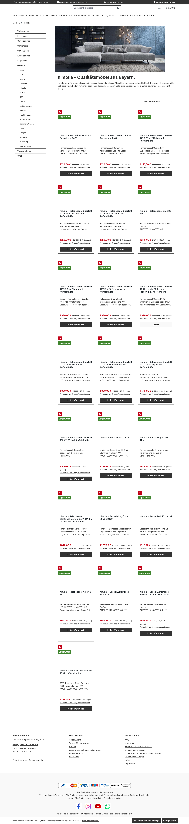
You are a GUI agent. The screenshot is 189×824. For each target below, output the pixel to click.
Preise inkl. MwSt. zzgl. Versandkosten (75, 174)
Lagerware (22, 67)
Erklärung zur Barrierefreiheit (138, 746)
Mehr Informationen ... (90, 821)
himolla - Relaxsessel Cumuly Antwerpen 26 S (115, 143)
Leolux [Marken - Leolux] (22, 108)
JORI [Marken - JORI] (22, 103)
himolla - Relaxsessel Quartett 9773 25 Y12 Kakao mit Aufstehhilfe (156, 144)
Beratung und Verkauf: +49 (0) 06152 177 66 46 (30, 2)
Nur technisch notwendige (146, 820)
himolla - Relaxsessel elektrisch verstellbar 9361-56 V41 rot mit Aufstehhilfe (76, 525)
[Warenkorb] (169, 11)
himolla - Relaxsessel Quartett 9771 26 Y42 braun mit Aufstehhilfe (76, 371)
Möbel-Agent (75, 740)
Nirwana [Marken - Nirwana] (23, 117)
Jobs (127, 760)
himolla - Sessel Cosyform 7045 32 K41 (114, 523)
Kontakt (72, 746)
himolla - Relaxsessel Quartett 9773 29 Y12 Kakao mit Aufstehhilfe (76, 220)
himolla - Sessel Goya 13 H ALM (154, 445)
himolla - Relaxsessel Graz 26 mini (155, 218)
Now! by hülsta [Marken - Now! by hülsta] (25, 121)
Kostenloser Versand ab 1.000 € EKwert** (73, 2)
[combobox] (100, 11)
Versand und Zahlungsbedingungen (85, 750)
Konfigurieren (169, 820)
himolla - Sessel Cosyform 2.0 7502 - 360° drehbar (76, 678)
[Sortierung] (158, 107)
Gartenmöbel (23, 57)
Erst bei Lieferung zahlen (114, 2)
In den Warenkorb (76, 180)
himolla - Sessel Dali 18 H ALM (156, 522)
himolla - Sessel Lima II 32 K (115, 444)
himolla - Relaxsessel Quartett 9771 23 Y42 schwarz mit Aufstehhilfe (116, 371)
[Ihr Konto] (159, 11)
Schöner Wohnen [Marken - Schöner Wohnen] (27, 130)
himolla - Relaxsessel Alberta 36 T (75, 599)
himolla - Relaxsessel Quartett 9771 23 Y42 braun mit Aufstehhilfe (76, 295)
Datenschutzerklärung (135, 750)
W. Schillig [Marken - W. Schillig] (24, 148)
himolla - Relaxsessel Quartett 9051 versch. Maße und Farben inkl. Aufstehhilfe (156, 295)
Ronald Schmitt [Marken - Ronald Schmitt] (25, 126)
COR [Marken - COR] (21, 81)
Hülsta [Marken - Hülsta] (22, 99)
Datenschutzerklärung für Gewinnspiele (143, 753)
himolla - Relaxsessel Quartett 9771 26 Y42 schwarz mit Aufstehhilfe (116, 295)
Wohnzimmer (23, 37)
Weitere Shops (24, 157)
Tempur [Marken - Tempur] (23, 139)
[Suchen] (124, 11)
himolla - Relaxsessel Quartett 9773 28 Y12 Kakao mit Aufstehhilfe (116, 220)
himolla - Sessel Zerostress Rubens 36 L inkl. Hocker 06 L (155, 599)
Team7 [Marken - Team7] (22, 135)
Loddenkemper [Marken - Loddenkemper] (26, 112)
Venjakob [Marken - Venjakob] (23, 143)
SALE (19, 162)
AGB (127, 740)
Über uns (129, 743)
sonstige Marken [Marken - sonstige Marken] (26, 152)
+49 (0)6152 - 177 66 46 (25, 744)
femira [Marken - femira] (22, 85)
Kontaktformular (35, 760)
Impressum (130, 763)
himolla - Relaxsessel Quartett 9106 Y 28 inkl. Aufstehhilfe (76, 445)
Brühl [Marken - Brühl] (22, 77)
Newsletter (74, 756)
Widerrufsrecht (76, 753)
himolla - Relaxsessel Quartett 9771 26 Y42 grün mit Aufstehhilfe (156, 371)
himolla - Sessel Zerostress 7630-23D (114, 599)
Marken (21, 72)
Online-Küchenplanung (79, 743)
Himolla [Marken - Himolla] (23, 94)
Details (156, 331)
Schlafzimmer (23, 47)
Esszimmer (22, 42)
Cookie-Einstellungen (134, 756)
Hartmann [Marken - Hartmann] (23, 90)
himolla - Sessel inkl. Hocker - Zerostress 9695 (75, 143)
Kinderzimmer (23, 62)
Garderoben (22, 52)
